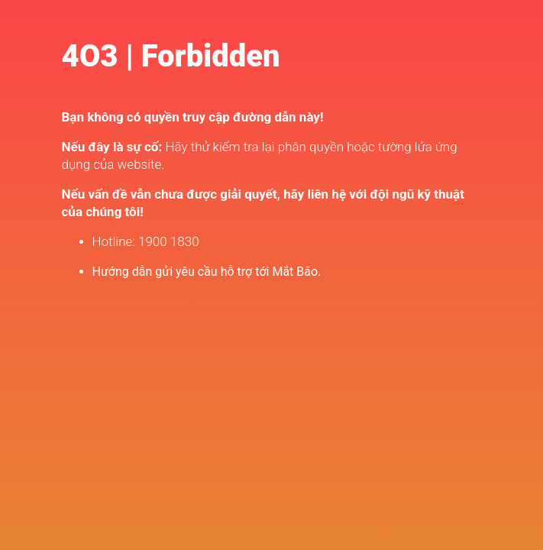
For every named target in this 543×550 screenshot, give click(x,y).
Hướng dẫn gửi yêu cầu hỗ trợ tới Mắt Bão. (207, 271)
